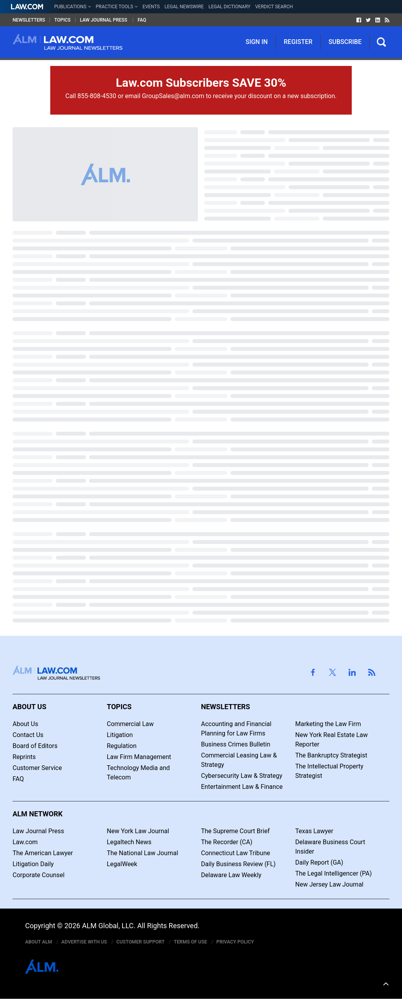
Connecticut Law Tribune (235, 853)
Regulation (122, 746)
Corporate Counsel (38, 875)
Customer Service (37, 768)
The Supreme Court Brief (235, 831)
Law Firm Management (139, 757)
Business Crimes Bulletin (235, 744)
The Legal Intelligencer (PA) (333, 873)
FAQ (142, 20)
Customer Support (154, 942)
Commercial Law (130, 724)
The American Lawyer (43, 853)
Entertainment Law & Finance (242, 786)
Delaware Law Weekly (231, 875)
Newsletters (29, 20)
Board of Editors (35, 746)
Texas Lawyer (314, 831)
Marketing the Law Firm (328, 724)
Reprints (24, 757)
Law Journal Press (104, 20)
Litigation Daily (33, 864)
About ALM (41, 942)
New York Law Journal (138, 831)
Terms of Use (209, 942)
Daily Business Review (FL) (238, 864)
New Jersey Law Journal (329, 884)
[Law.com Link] (27, 6)
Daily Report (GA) (319, 862)
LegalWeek (122, 864)
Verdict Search (274, 6)
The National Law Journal (142, 853)
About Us (25, 724)
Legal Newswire (184, 6)
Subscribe (345, 42)
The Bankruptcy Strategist (331, 755)
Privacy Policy (259, 942)
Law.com (25, 842)
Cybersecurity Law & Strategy (241, 775)
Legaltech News (129, 842)
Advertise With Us (91, 942)
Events (151, 6)
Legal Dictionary (229, 6)
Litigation (120, 735)
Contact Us (28, 735)
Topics (62, 20)
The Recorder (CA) (226, 842)
